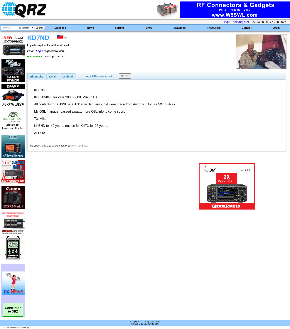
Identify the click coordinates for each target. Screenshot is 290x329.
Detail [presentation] (52, 76)
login (227, 21)
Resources (214, 27)
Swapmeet (179, 27)
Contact (246, 27)
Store (149, 27)
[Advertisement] (100, 186)
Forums (119, 27)
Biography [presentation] (36, 76)
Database (60, 27)
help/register (241, 21)
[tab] (37, 76)
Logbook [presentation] (68, 76)
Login (276, 27)
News (90, 27)
